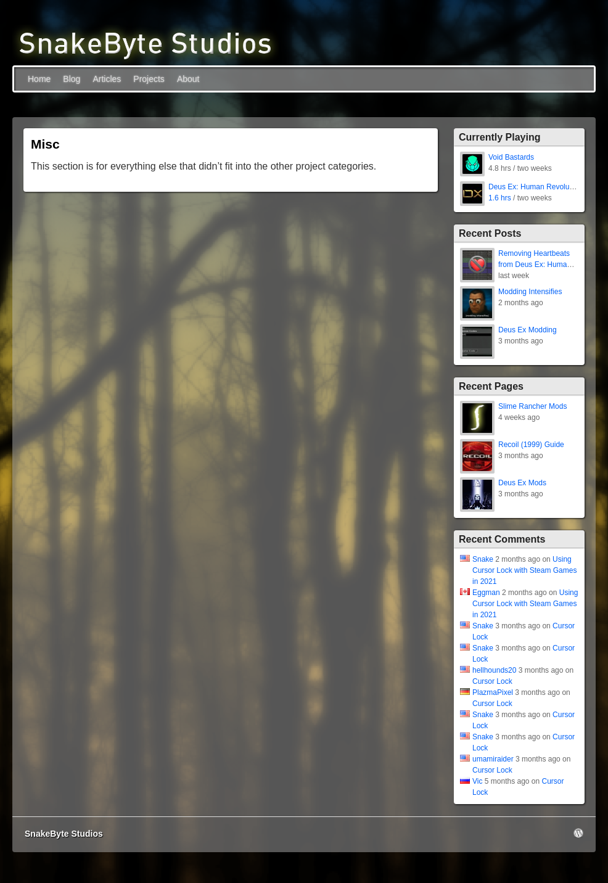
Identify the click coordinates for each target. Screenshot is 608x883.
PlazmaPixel (492, 692)
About (188, 79)
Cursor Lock (492, 681)
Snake (482, 559)
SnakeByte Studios (64, 834)
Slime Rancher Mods (532, 406)
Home (39, 79)
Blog (71, 79)
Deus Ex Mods (522, 482)
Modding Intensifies (530, 291)
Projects (149, 79)
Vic (477, 781)
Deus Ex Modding (527, 330)
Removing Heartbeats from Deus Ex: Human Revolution (534, 264)
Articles (106, 79)
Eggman (486, 592)
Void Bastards (511, 157)
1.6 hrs (499, 198)
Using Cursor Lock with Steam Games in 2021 (524, 570)
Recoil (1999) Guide (531, 444)
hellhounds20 (494, 670)
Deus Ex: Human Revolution (534, 187)
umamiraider (493, 759)
